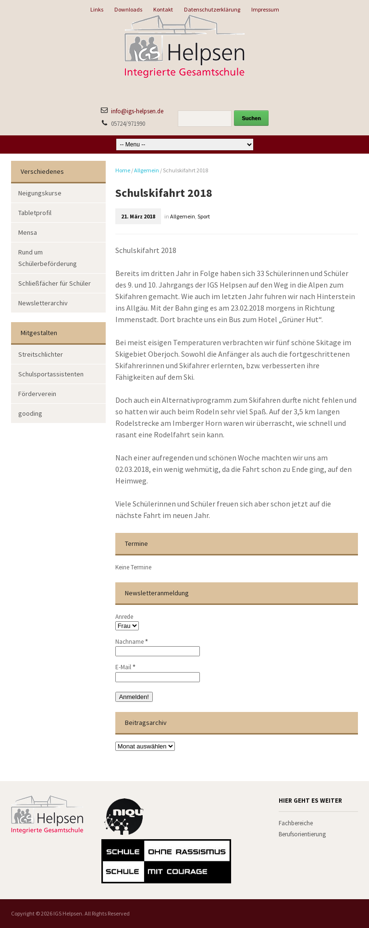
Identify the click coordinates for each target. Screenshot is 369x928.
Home (122, 170)
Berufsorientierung (302, 834)
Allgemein (146, 170)
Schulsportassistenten (51, 374)
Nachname (131, 642)
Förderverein (37, 393)
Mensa (27, 232)
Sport (203, 216)
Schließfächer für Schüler (54, 283)
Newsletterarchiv (43, 303)
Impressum (265, 9)
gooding (30, 413)
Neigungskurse (40, 193)
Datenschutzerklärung (212, 9)
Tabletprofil (34, 212)
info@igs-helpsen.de (137, 111)
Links (96, 9)
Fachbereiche (296, 823)
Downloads (128, 9)
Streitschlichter (40, 354)
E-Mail (125, 667)
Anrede (124, 617)
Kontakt (163, 9)
